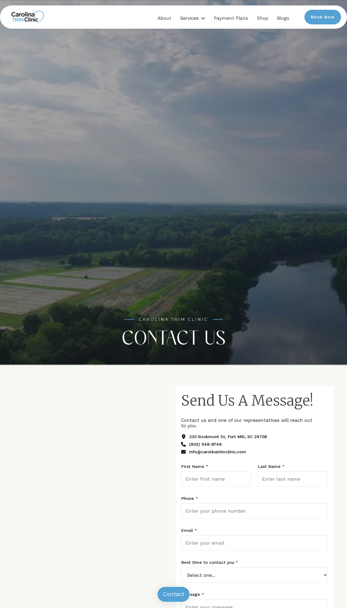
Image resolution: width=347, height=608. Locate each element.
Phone (189, 498)
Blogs (283, 18)
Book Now (323, 17)
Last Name (271, 466)
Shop (262, 18)
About (164, 18)
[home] (27, 17)
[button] (192, 18)
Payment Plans (231, 18)
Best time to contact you (209, 562)
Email (189, 530)
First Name (194, 466)
